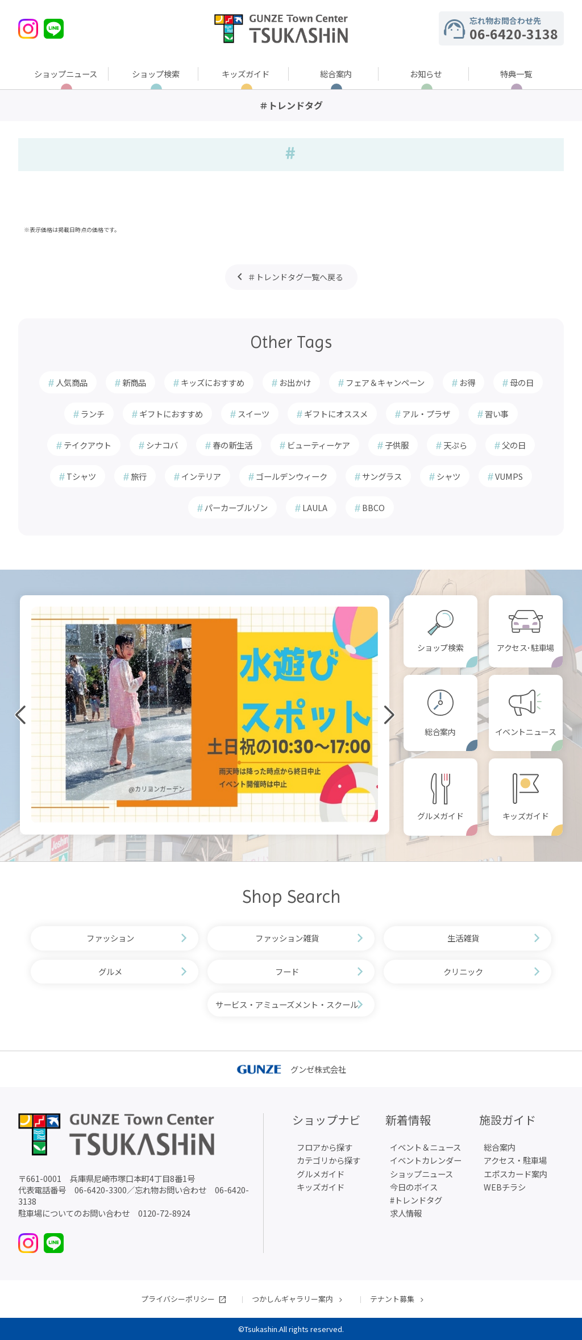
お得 (467, 382)
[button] (65, 833)
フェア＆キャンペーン (385, 382)
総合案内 (336, 74)
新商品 (134, 382)
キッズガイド (245, 74)
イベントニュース (525, 731)
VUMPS (509, 476)
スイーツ (253, 414)
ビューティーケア (318, 445)
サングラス (382, 476)
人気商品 (72, 382)
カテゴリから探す (328, 1160)
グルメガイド (440, 816)
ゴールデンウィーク (291, 476)
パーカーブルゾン (236, 507)
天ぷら (455, 445)
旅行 (139, 476)
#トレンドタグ (416, 1200)
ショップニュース (65, 74)
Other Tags (291, 342)
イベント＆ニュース (425, 1147)
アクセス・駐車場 (515, 1160)
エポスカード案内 (515, 1174)
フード (287, 971)
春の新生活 (232, 445)
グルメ (110, 971)
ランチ (93, 414)
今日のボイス (414, 1187)
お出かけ (295, 382)
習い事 (497, 414)
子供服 (397, 445)
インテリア (201, 476)
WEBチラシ (505, 1187)
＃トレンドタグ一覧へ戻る (295, 277)
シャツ (448, 476)
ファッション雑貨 (287, 938)
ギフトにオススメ (336, 414)
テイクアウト (87, 445)
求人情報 (406, 1213)
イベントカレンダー (426, 1160)
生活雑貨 (463, 938)
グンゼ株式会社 (291, 1069)
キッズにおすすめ (212, 382)
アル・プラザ (426, 414)
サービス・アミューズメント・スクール (286, 1004)
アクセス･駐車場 (525, 647)
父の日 (514, 445)
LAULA (314, 507)
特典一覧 (516, 74)
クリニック (463, 971)
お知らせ (426, 74)
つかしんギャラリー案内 (292, 1298)
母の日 (522, 382)
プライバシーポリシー (178, 1298)
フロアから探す (324, 1147)
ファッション (110, 938)
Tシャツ (81, 476)
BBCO (373, 507)
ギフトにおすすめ (171, 414)
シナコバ (162, 445)
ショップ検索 (156, 74)
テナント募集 (392, 1298)
